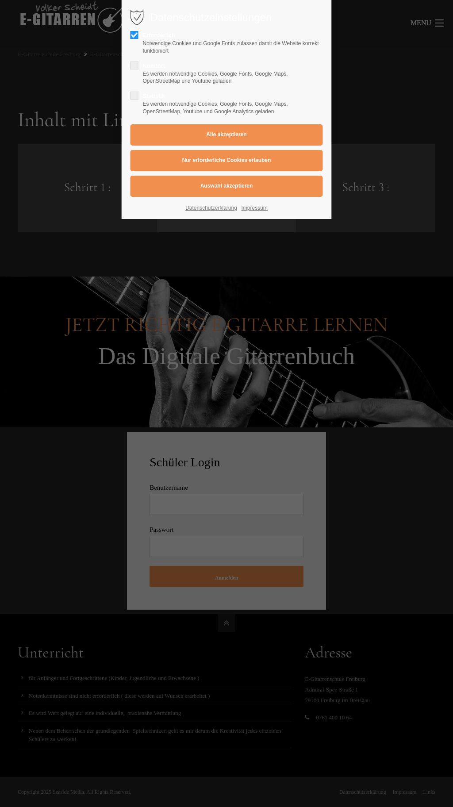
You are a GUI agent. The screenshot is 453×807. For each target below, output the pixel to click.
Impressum (255, 208)
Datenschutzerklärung (211, 208)
